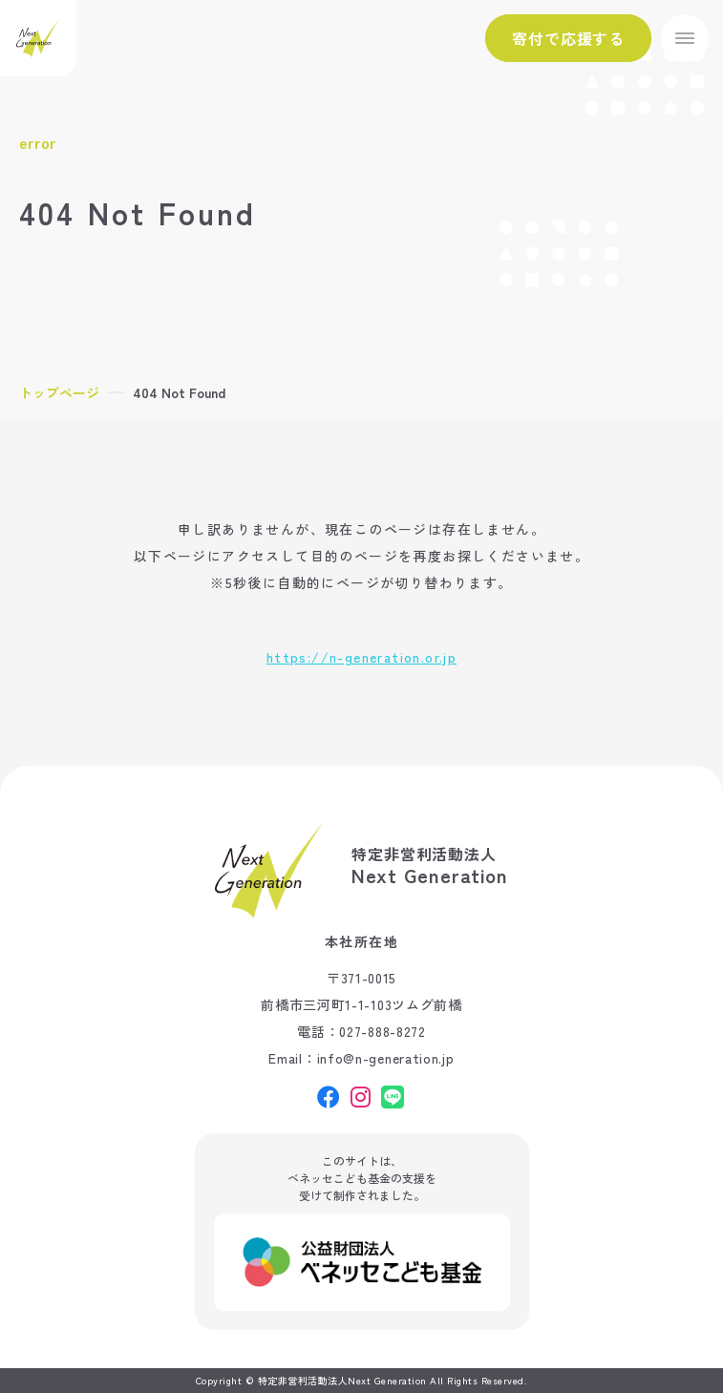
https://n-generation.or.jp (361, 656)
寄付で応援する (568, 38)
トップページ (59, 392)
